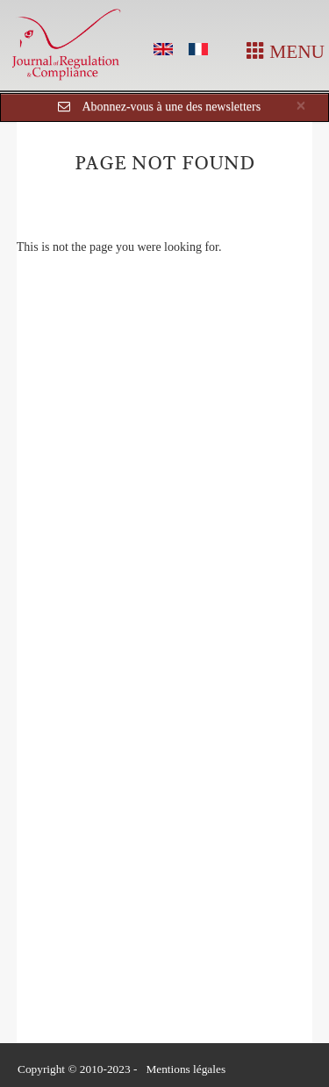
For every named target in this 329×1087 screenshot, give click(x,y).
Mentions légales (185, 1069)
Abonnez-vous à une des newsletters (171, 106)
